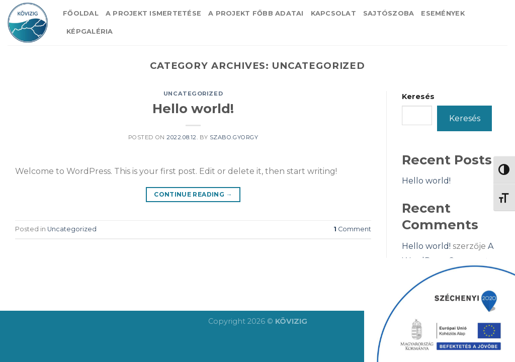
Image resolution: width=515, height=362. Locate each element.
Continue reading (193, 194)
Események (442, 13)
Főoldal (81, 13)
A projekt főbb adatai (255, 13)
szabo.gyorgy (234, 137)
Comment (352, 229)
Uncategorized (193, 93)
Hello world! (193, 108)
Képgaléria (89, 31)
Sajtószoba (388, 13)
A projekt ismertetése (153, 13)
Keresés (418, 96)
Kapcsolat (333, 13)
